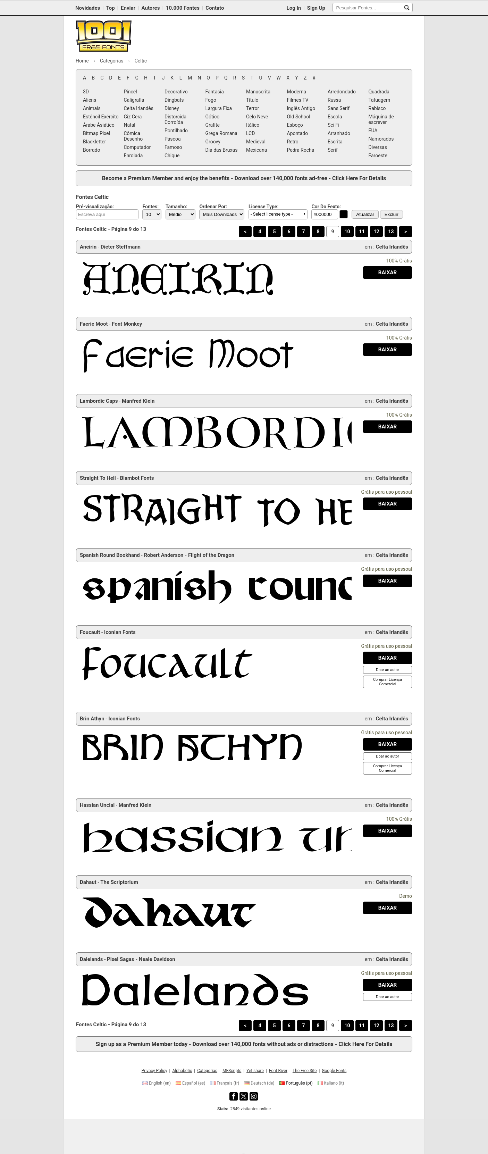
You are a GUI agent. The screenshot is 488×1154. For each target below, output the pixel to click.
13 (391, 231)
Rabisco (377, 108)
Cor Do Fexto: (326, 206)
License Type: (263, 206)
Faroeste (378, 155)
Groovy (212, 141)
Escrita (335, 141)
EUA (373, 130)
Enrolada (133, 155)
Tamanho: (176, 206)
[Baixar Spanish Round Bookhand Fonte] (387, 581)
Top (110, 8)
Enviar (128, 8)
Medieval (256, 141)
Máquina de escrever (381, 119)
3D (86, 91)
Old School (298, 116)
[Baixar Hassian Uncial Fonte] (387, 831)
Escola (335, 116)
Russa (334, 100)
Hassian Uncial (97, 805)
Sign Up (316, 8)
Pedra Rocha (300, 150)
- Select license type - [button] (272, 214)
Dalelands (91, 959)
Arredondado (342, 91)
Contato (214, 8)
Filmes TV (298, 100)
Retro (292, 141)
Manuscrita (258, 91)
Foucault (90, 632)
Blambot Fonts (137, 478)
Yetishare (255, 1070)
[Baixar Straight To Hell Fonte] (387, 504)
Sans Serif (339, 108)
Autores (151, 8)
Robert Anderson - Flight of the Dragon (189, 555)
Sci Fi (333, 125)
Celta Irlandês (138, 108)
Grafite (212, 125)
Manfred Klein (138, 401)
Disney (172, 108)
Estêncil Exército (101, 116)
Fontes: (150, 206)
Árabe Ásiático (99, 125)
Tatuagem (379, 100)
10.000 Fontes (183, 8)
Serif (333, 150)
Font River (278, 1070)
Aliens (89, 100)
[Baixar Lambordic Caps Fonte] (387, 427)
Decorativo (176, 91)
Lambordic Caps (99, 401)
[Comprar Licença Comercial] (387, 681)
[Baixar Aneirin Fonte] (387, 272)
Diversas (378, 147)
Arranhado (339, 133)
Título (252, 100)
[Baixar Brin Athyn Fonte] (387, 744)
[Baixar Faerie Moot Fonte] (387, 349)
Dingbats (174, 100)
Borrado (91, 150)
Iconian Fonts (120, 632)
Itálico (252, 125)
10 (347, 231)
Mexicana (256, 150)
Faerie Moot (94, 324)
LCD (250, 133)
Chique (172, 155)
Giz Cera (133, 116)
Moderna (296, 91)
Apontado (297, 133)
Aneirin (88, 247)
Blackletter (94, 141)
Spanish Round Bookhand (110, 555)
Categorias (207, 1070)
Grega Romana (221, 133)
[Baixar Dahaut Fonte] (387, 908)
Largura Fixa (218, 108)
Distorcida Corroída (175, 119)
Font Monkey (127, 324)
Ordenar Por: (213, 206)
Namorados (381, 139)
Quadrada (379, 91)
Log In (294, 8)
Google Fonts (334, 1070)
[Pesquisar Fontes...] (406, 7)
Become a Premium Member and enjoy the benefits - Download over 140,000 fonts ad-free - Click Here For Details (244, 178)
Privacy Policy (154, 1070)
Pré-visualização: (95, 206)
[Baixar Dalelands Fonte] (387, 985)
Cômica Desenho (133, 136)
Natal (129, 125)
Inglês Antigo (301, 108)
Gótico (212, 116)
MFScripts (231, 1070)
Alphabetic (182, 1070)
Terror (252, 108)
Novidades (87, 8)
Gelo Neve (257, 116)
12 (376, 231)
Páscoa (173, 139)
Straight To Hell (98, 478)
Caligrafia (134, 100)
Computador (137, 147)
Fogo (210, 100)
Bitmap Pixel (96, 133)
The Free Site (305, 1070)
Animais (92, 108)
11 (361, 231)
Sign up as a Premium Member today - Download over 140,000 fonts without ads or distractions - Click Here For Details (244, 1044)
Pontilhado (176, 130)
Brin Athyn (92, 719)
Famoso (173, 147)
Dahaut (88, 882)
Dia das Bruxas (221, 150)
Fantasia (214, 91)
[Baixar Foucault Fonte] (387, 658)
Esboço (295, 125)
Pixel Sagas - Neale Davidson (141, 959)
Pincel (130, 91)
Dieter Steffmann (121, 247)
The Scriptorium (119, 882)
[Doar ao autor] (387, 670)
